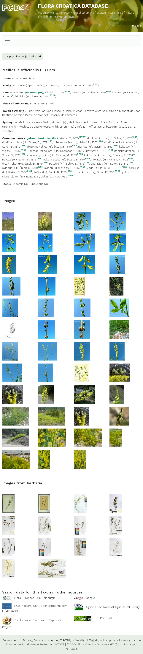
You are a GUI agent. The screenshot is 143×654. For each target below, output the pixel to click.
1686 (100, 141)
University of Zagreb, (85, 640)
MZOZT (59, 644)
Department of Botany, (17, 640)
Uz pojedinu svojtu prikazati (23, 56)
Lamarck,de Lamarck (63, 115)
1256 (108, 92)
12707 (67, 92)
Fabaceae (19, 85)
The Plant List (103, 618)
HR (134, 25)
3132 (95, 85)
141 (111, 150)
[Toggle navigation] (7, 40)
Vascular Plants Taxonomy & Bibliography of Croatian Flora (77, 12)
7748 (80, 154)
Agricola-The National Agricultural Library (113, 607)
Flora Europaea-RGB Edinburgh (34, 598)
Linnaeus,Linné (62, 111)
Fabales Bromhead (24, 78)
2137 (29, 171)
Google (90, 598)
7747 (70, 175)
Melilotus (18, 92)
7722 (52, 96)
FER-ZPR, (65, 640)
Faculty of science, (46, 640)
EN (139, 25)
